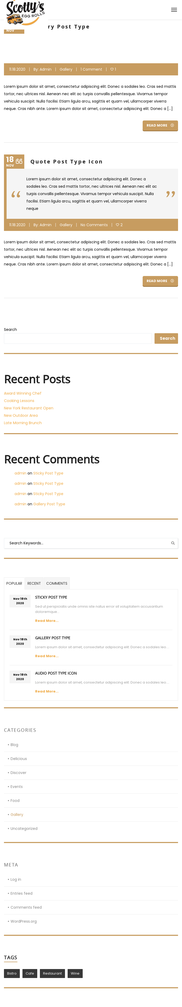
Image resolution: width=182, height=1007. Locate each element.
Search (10, 329)
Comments (56, 583)
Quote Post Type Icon (66, 161)
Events (17, 786)
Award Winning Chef (22, 393)
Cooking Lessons (19, 400)
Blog (14, 744)
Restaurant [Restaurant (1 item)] (52, 973)
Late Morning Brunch (23, 422)
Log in (16, 879)
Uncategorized (24, 828)
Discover (18, 772)
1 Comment (91, 69)
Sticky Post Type (48, 473)
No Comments (94, 224)
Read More (160, 125)
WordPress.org (24, 921)
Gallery (66, 69)
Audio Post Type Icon (56, 673)
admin (46, 69)
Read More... (47, 620)
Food (15, 800)
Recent (34, 583)
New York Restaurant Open (28, 408)
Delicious (19, 758)
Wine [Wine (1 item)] (75, 973)
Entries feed (21, 893)
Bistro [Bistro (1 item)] (12, 973)
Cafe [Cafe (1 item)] (30, 973)
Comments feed (26, 907)
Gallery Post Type (60, 26)
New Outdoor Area (21, 415)
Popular (14, 583)
